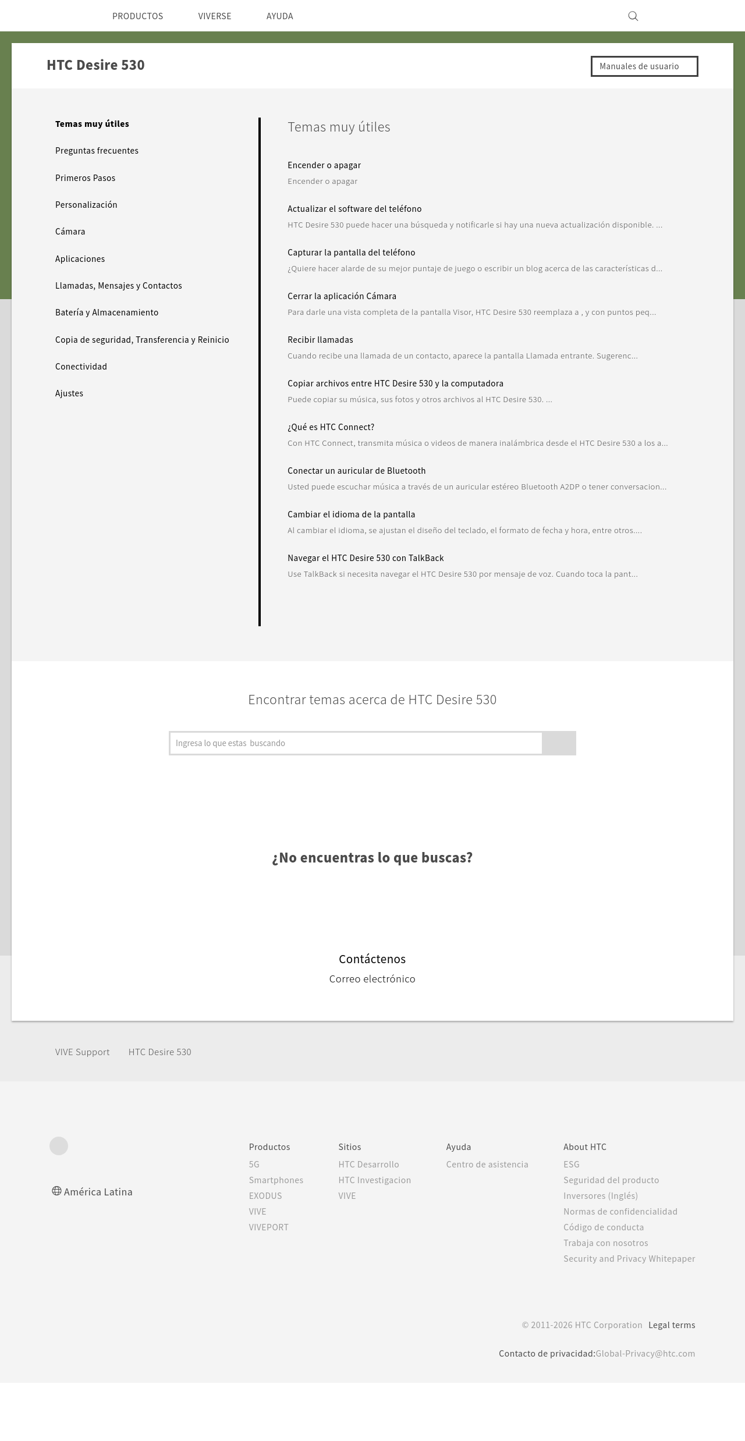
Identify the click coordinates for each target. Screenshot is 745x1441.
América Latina (100, 1249)
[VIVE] (680, 16)
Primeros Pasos (88, 177)
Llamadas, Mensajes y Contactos (124, 285)
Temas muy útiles (92, 123)
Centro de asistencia (474, 1222)
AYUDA (296, 15)
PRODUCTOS (141, 15)
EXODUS (241, 1253)
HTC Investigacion (355, 1238)
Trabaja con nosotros (598, 1301)
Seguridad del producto (604, 1238)
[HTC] (63, 16)
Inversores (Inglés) (594, 1253)
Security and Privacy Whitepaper (625, 1316)
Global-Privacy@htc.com (642, 1411)
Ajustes (71, 405)
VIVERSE (226, 15)
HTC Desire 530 (171, 1109)
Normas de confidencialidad (614, 1269)
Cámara (71, 231)
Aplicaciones (82, 258)
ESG (563, 1222)
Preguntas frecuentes (101, 150)
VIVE (233, 1269)
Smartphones (251, 1238)
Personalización (88, 204)
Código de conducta (597, 1285)
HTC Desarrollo (347, 1222)
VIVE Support (85, 1109)
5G (227, 1222)
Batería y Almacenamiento (111, 312)
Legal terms (669, 1383)
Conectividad (83, 377)
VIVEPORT (245, 1285)
